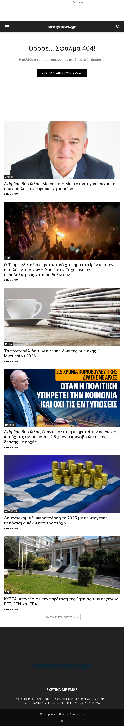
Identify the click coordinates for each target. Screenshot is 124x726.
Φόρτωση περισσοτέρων (62, 617)
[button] (6, 26)
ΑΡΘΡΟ (9, 177)
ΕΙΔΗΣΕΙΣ (9, 425)
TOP (7, 257)
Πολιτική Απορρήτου (71, 714)
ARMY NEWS (11, 194)
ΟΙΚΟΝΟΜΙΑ (11, 511)
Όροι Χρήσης (47, 714)
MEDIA (8, 344)
